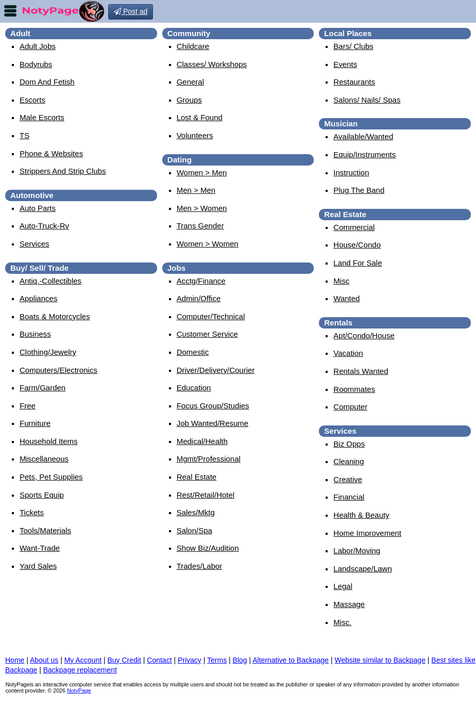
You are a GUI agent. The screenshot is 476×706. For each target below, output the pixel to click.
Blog (240, 660)
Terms (217, 660)
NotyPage (79, 690)
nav (10, 11)
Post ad (130, 11)
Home (14, 660)
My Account (82, 660)
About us (44, 660)
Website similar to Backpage (380, 660)
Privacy (189, 660)
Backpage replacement (80, 670)
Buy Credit (124, 660)
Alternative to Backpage (290, 660)
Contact (159, 660)
